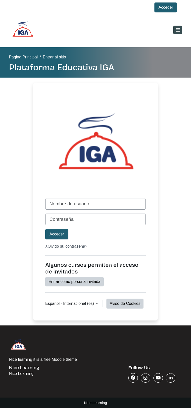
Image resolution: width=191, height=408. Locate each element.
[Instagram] (145, 378)
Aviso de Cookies (125, 303)
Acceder (165, 7)
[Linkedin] (170, 378)
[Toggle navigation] (177, 30)
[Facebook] (133, 378)
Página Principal (23, 57)
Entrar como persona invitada (74, 281)
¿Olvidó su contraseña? (66, 246)
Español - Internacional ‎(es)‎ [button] (70, 303)
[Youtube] (158, 378)
